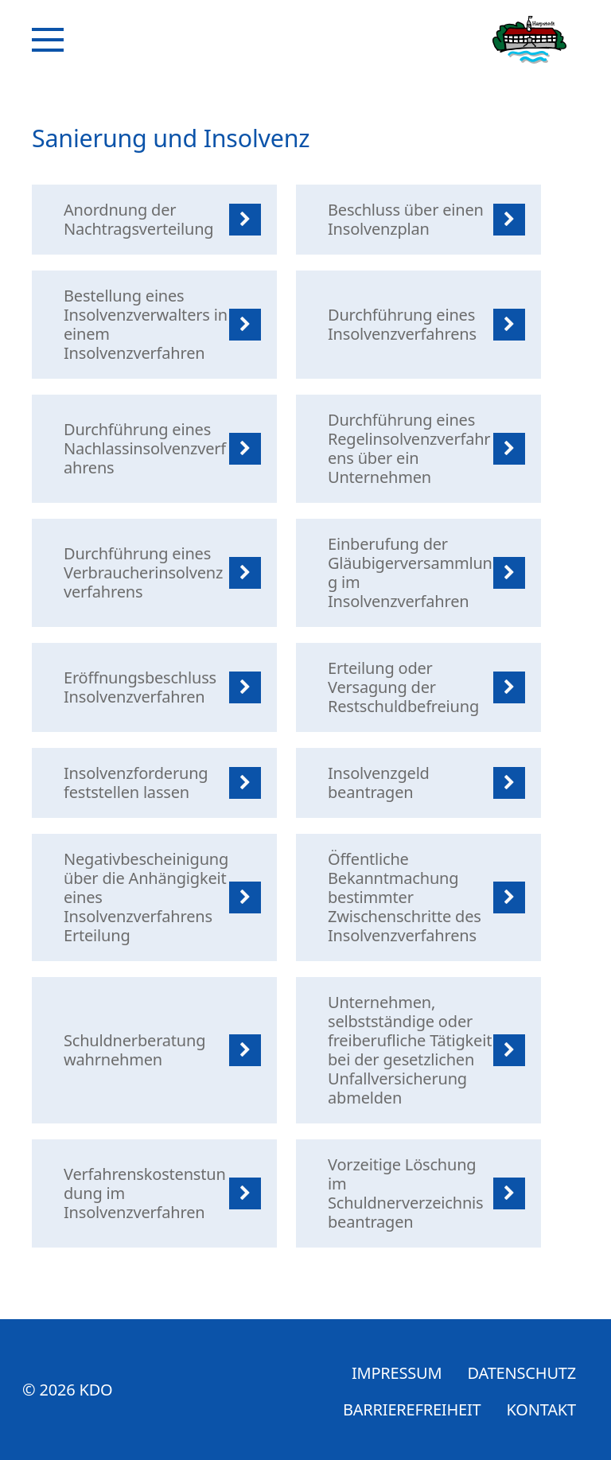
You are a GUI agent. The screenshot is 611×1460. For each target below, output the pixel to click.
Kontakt (541, 1409)
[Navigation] (48, 40)
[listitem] (154, 220)
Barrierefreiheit (412, 1409)
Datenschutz (521, 1373)
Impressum (397, 1373)
